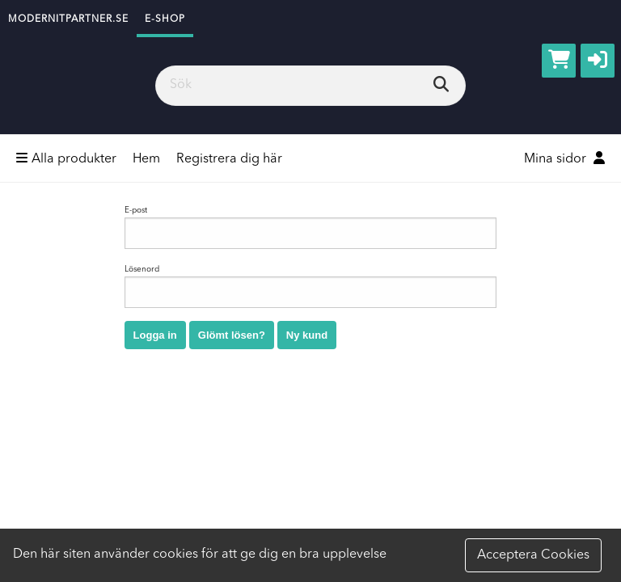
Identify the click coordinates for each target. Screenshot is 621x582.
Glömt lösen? (231, 335)
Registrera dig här (229, 159)
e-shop (165, 19)
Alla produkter (66, 158)
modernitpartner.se (68, 19)
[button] (598, 61)
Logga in (155, 335)
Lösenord (311, 286)
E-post (311, 227)
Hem (146, 159)
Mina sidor (564, 158)
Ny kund (306, 335)
